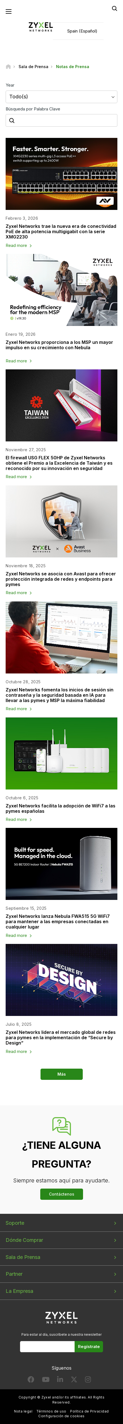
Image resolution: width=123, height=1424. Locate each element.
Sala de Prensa (23, 1257)
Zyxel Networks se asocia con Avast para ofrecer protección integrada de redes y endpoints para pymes (61, 579)
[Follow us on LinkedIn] (60, 1381)
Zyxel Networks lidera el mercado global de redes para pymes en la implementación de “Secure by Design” (61, 1037)
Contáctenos (61, 1194)
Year (10, 85)
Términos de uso (51, 1411)
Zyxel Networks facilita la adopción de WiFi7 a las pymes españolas (60, 808)
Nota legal (23, 1411)
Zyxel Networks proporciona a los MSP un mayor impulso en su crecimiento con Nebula (59, 344)
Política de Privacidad (89, 1411)
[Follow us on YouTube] (46, 1381)
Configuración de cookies (61, 1416)
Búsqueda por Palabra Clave (33, 109)
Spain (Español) (82, 31)
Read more (16, 245)
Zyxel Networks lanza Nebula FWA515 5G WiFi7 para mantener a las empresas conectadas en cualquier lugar (58, 921)
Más (61, 1074)
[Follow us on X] (74, 1381)
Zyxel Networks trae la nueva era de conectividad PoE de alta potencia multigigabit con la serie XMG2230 (61, 231)
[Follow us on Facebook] (31, 1381)
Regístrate (89, 1346)
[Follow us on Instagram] (88, 1381)
